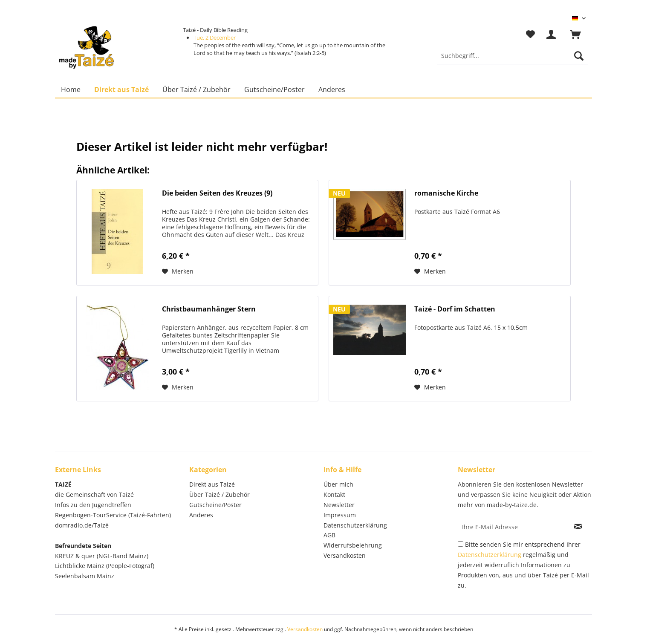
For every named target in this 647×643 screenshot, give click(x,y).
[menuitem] (512, 59)
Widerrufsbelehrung (353, 545)
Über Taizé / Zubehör (219, 494)
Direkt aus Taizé (212, 484)
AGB (329, 535)
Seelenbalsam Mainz (84, 576)
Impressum (340, 515)
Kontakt (334, 494)
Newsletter (339, 505)
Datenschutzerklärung (355, 525)
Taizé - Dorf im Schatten (454, 309)
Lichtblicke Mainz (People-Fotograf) (104, 566)
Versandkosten (345, 555)
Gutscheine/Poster (215, 505)
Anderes (201, 515)
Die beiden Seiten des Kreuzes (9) (217, 193)
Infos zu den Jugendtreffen (93, 505)
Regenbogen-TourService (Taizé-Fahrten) (113, 515)
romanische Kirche (446, 193)
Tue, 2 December (215, 37)
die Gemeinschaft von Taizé (94, 494)
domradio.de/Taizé (82, 525)
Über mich (338, 484)
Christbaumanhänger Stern (209, 309)
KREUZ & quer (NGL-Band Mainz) (101, 556)
